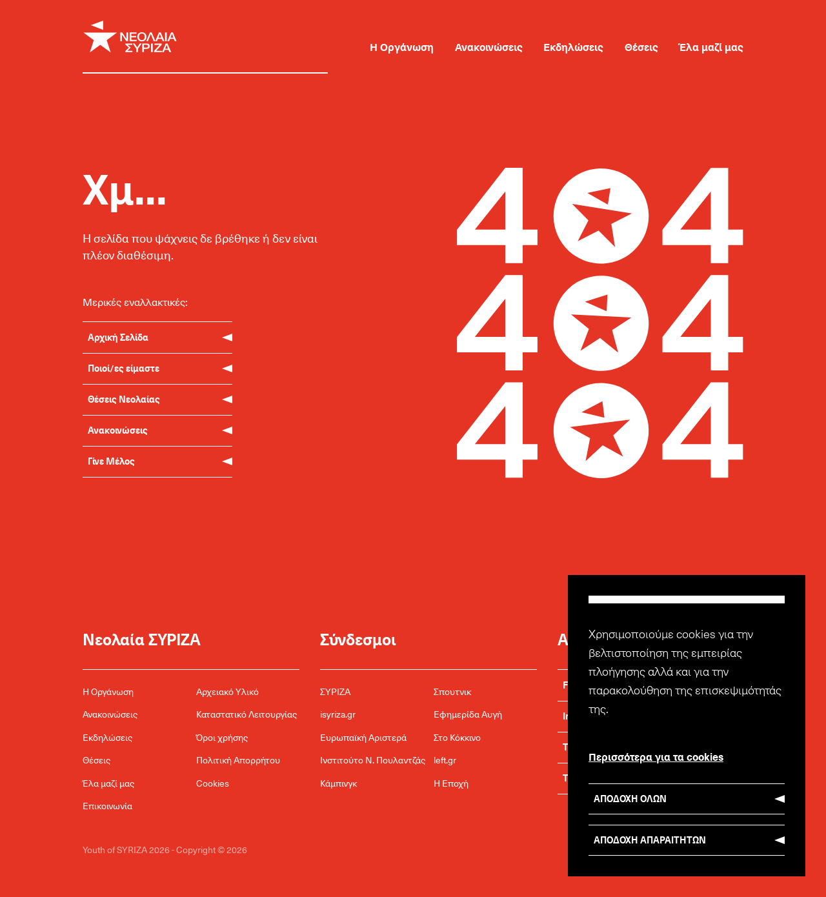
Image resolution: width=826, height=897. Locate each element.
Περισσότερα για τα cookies (656, 756)
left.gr (445, 760)
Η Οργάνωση (402, 46)
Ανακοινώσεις (489, 46)
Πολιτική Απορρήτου (238, 760)
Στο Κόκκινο (457, 737)
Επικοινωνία (107, 806)
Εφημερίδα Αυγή (468, 714)
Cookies (212, 783)
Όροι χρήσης (222, 737)
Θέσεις (641, 46)
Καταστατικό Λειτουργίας (246, 714)
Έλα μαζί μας (711, 46)
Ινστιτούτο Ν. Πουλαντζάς (372, 760)
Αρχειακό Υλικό (227, 691)
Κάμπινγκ (338, 783)
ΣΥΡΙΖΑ (335, 691)
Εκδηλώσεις (573, 46)
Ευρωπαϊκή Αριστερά (363, 737)
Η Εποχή (451, 783)
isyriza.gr (338, 714)
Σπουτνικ (452, 691)
